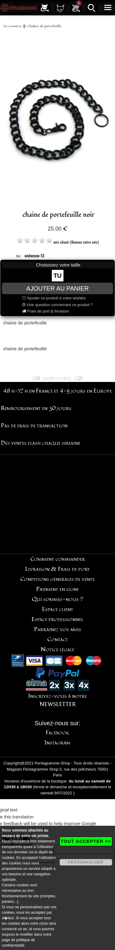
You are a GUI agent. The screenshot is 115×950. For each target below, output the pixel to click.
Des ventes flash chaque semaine (40, 443)
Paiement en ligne (57, 589)
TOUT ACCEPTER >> (86, 841)
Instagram (57, 743)
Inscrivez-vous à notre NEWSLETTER (57, 700)
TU (57, 275)
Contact (57, 639)
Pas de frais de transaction (34, 425)
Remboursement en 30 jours (36, 408)
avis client (61, 242)
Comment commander (57, 559)
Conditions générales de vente (57, 579)
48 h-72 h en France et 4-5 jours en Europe (57, 391)
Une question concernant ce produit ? (57, 304)
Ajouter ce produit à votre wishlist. (54, 298)
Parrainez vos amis (57, 629)
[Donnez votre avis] (84, 242)
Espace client (57, 609)
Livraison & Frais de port (57, 569)
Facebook (57, 732)
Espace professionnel (57, 619)
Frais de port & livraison (45, 311)
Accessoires (12, 26)
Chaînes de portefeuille (44, 26)
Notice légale (57, 649)
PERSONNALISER (85, 862)
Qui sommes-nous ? (57, 599)
